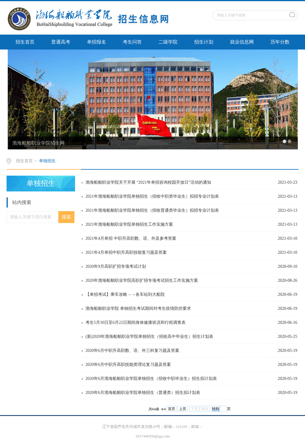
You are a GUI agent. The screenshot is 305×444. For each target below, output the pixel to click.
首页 (171, 409)
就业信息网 (242, 41)
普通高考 (60, 41)
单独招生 (47, 161)
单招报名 (96, 41)
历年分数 (280, 41)
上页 (182, 409)
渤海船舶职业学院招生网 (38, 143)
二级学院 (168, 41)
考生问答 (132, 41)
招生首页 (25, 41)
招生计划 (203, 41)
